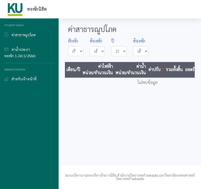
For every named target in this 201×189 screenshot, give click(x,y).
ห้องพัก (96, 41)
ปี (112, 41)
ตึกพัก (73, 41)
